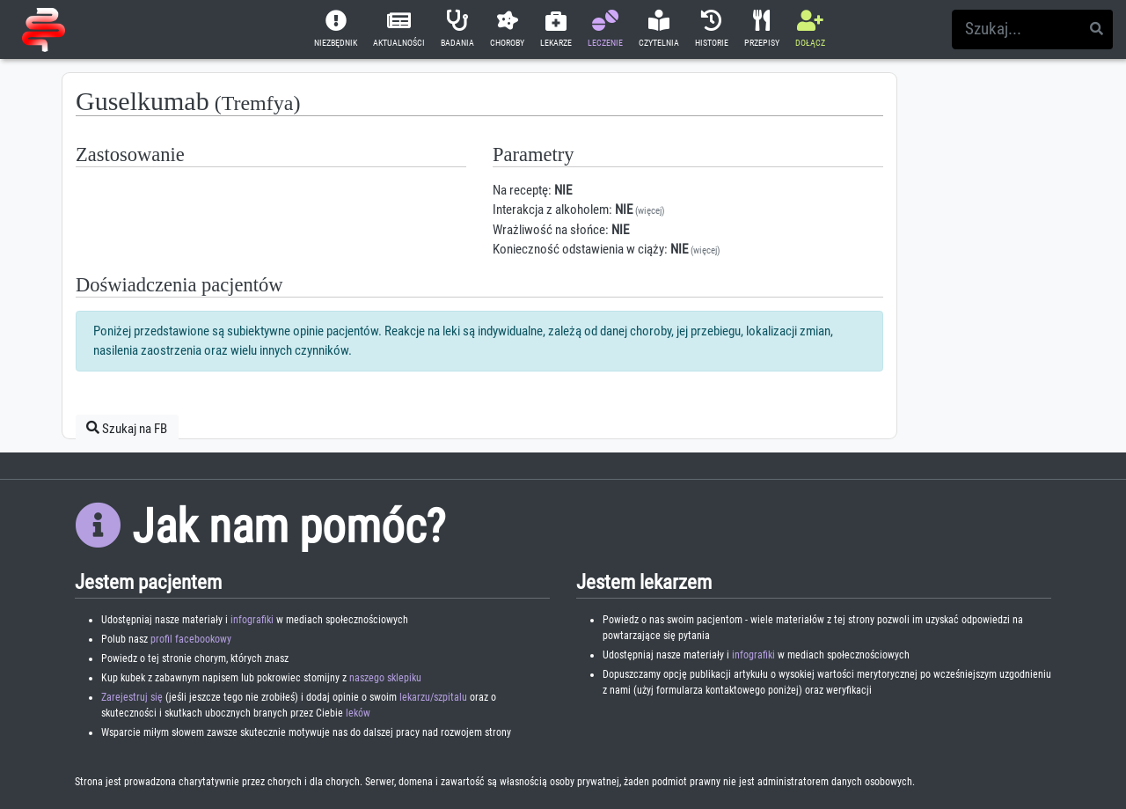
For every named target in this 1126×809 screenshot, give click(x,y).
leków (358, 713)
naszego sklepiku (385, 678)
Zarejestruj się (132, 697)
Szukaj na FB (126, 428)
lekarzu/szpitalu (433, 697)
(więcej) (650, 211)
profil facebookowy (190, 639)
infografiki (252, 620)
